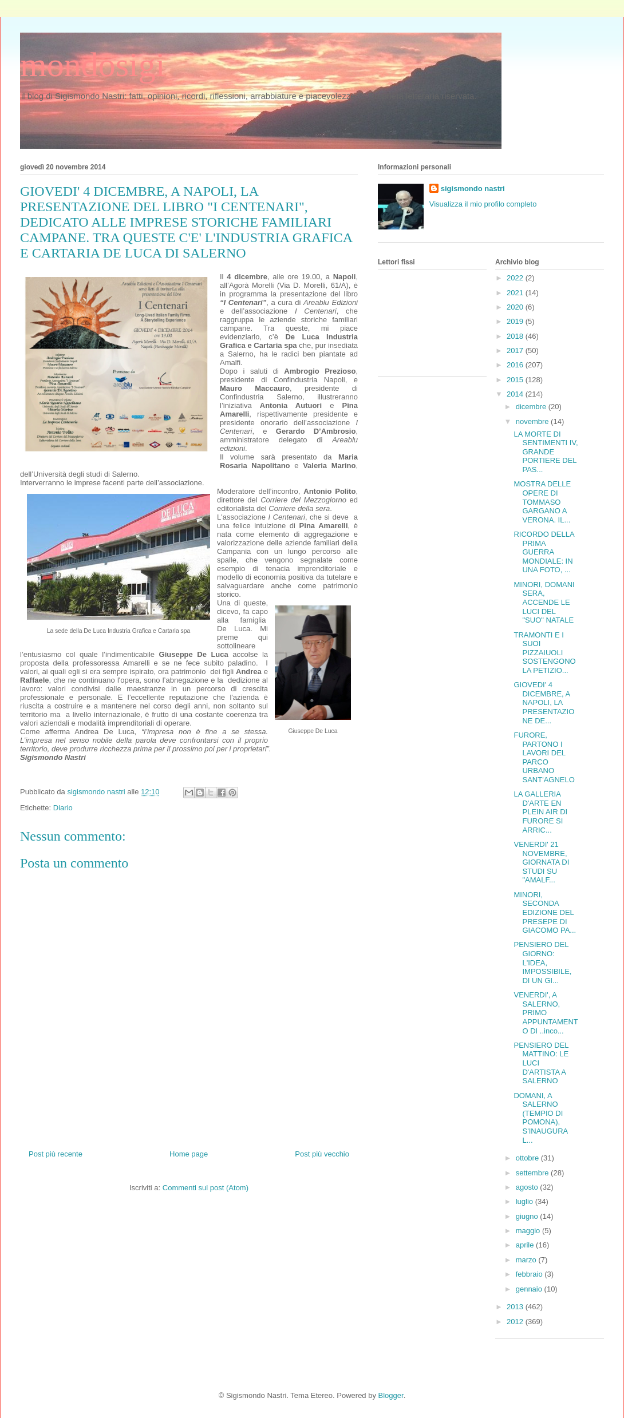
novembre (533, 421)
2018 (516, 336)
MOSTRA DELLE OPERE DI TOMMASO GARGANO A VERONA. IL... (542, 502)
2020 (516, 307)
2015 (516, 379)
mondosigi (92, 65)
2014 (516, 394)
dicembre (532, 406)
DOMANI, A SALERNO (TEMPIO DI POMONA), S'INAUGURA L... (540, 1117)
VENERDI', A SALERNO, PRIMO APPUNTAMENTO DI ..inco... (546, 1013)
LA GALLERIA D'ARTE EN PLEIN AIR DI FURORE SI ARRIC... (540, 812)
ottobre (528, 1158)
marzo (527, 1259)
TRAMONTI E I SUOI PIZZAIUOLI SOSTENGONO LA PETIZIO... (544, 653)
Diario (63, 807)
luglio (525, 1201)
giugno (528, 1216)
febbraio (530, 1274)
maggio (529, 1230)
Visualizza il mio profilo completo (483, 204)
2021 (516, 292)
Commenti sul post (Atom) (205, 1187)
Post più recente (55, 1154)
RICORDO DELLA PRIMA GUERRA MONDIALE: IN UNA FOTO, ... (544, 552)
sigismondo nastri (473, 188)
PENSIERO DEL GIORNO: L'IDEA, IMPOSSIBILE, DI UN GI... (542, 962)
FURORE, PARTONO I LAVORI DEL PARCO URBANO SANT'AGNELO (544, 757)
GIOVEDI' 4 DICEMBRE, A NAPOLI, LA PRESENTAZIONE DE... (544, 702)
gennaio (530, 1289)
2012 (516, 1321)
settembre (533, 1173)
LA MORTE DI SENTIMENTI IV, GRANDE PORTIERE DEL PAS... (546, 452)
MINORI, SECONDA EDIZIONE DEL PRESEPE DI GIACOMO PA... (545, 912)
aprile (526, 1245)
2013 (516, 1306)
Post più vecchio (322, 1154)
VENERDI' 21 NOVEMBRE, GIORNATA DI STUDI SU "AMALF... (541, 862)
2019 (516, 321)
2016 (516, 365)
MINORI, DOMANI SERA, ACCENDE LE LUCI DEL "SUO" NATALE (544, 602)
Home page (188, 1154)
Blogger (391, 1395)
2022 (516, 278)
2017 (516, 350)
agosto (528, 1187)
